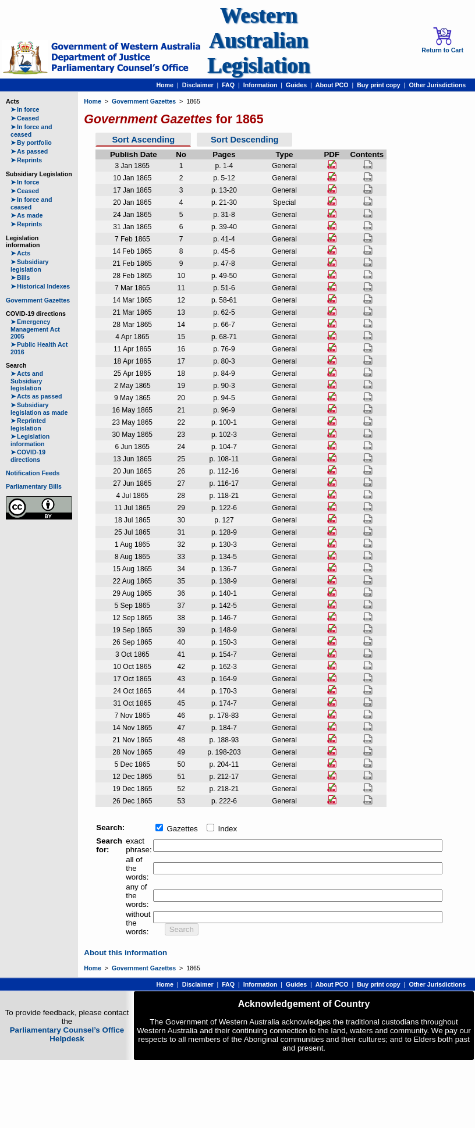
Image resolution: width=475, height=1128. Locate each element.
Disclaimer (198, 84)
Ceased (24, 118)
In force (25, 109)
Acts (20, 253)
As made (26, 215)
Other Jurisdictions (437, 84)
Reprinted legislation (28, 424)
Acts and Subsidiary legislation (26, 381)
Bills (20, 277)
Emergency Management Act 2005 (35, 329)
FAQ (228, 84)
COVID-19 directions (27, 456)
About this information (125, 952)
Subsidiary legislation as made (39, 408)
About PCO (332, 84)
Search (181, 929)
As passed (29, 151)
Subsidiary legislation (29, 265)
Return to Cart (442, 40)
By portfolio (31, 142)
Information (260, 84)
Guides (296, 84)
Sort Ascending (143, 139)
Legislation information (29, 440)
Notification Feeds (32, 472)
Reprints (26, 159)
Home (164, 84)
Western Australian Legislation (258, 40)
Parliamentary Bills (34, 486)
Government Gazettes (38, 300)
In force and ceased (31, 130)
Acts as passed (36, 396)
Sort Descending (244, 139)
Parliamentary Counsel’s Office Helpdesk (67, 1034)
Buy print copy (378, 84)
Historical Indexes (40, 286)
